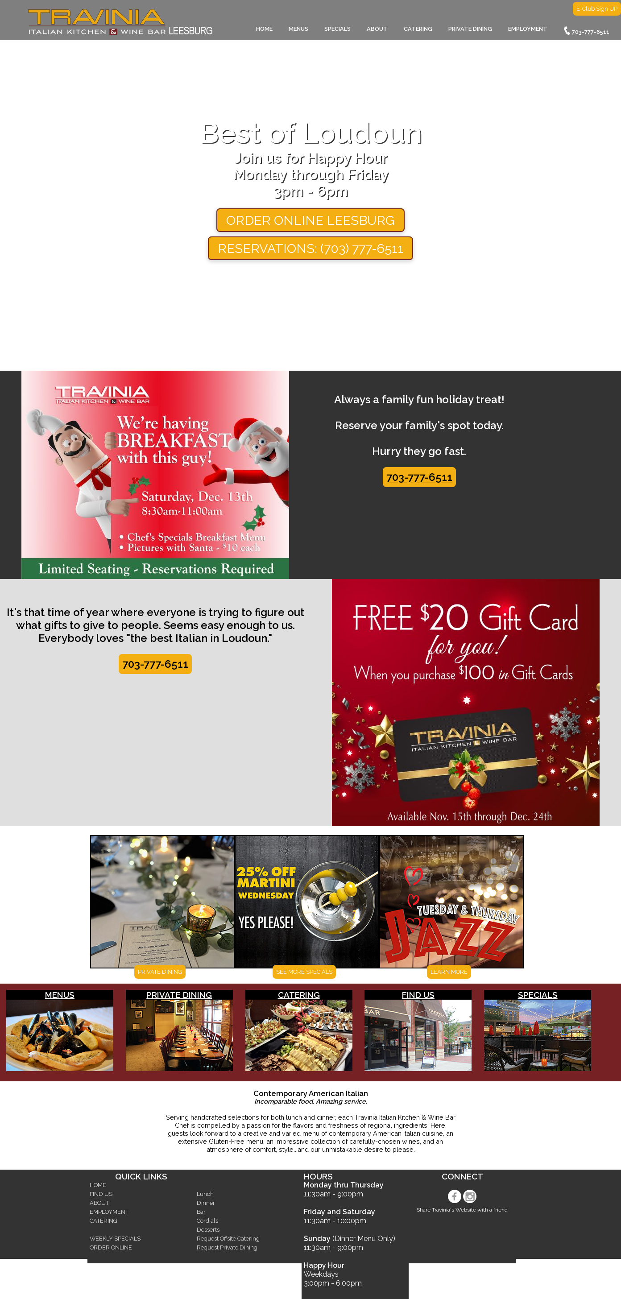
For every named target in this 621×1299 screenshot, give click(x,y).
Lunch (205, 1194)
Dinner (206, 1203)
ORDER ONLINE (111, 1247)
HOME (264, 28)
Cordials (207, 1220)
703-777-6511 (586, 30)
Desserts (208, 1229)
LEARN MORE (449, 971)
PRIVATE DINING (470, 28)
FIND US (418, 995)
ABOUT (377, 28)
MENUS (298, 28)
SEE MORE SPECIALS (304, 971)
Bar (201, 1211)
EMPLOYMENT (527, 28)
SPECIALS (337, 28)
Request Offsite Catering (228, 1238)
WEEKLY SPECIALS (115, 1238)
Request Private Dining (227, 1247)
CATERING (418, 28)
